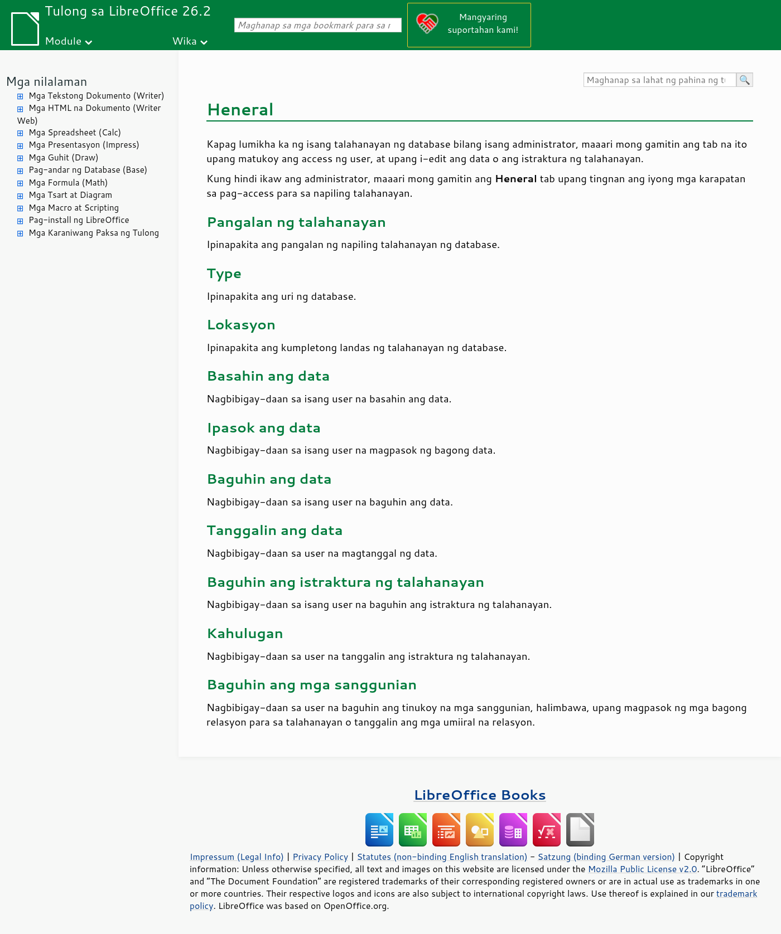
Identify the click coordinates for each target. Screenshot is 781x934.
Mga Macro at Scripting (73, 207)
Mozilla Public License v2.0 (642, 869)
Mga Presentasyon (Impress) (83, 144)
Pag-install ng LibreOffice (78, 220)
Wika (184, 40)
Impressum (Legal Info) (237, 856)
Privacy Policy (320, 856)
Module (63, 40)
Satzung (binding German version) (607, 856)
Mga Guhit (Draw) (63, 157)
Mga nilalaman (46, 81)
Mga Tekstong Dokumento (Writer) (96, 95)
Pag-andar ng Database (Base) (87, 170)
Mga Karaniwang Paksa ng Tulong (93, 233)
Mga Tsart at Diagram (70, 195)
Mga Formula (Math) (68, 182)
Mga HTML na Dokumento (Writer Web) (89, 114)
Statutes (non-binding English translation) (441, 856)
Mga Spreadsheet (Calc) (74, 132)
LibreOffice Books (479, 794)
